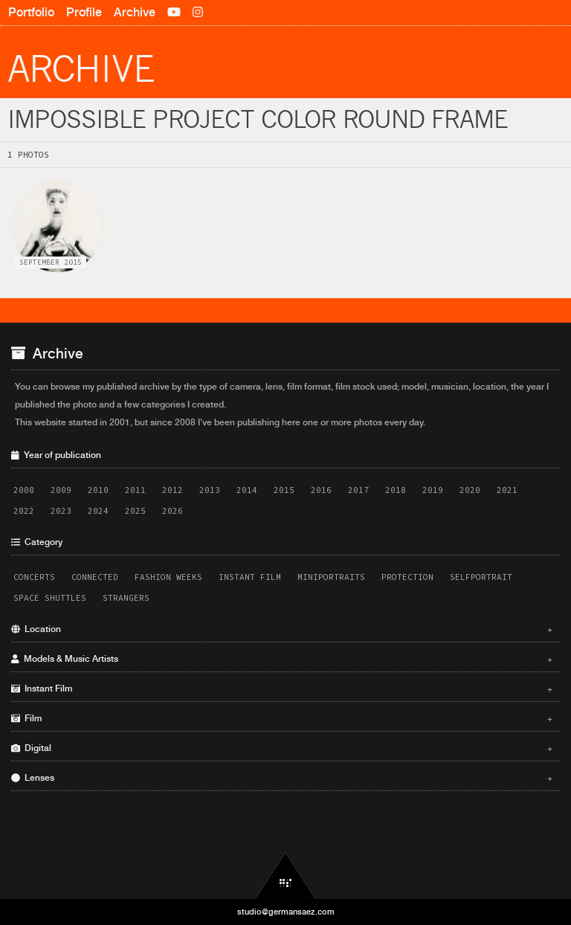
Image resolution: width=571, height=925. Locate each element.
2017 (358, 490)
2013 (209, 490)
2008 (23, 490)
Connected (94, 577)
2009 (61, 490)
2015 (284, 490)
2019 (432, 490)
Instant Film (250, 577)
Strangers (126, 598)
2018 (395, 490)
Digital (281, 748)
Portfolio (31, 12)
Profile (84, 12)
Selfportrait (481, 577)
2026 (172, 511)
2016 (321, 490)
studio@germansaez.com (286, 911)
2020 (469, 490)
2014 (246, 490)
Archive (134, 12)
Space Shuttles (49, 598)
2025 (135, 511)
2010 (98, 490)
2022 (23, 511)
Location (281, 629)
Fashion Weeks (168, 577)
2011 (135, 490)
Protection (407, 577)
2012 (172, 490)
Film (281, 718)
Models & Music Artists (281, 659)
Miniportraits (331, 577)
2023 (61, 511)
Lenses (281, 778)
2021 (507, 490)
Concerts (34, 577)
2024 (98, 511)
